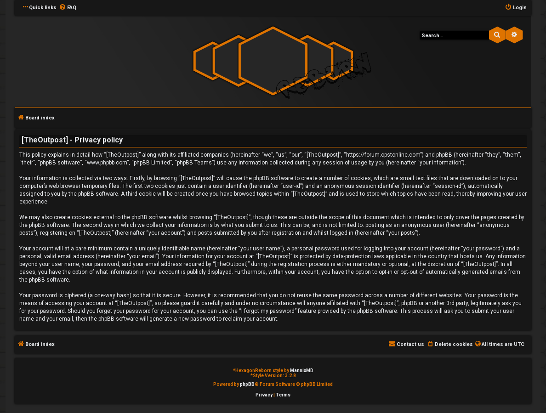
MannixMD (301, 370)
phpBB (247, 384)
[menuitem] (67, 7)
